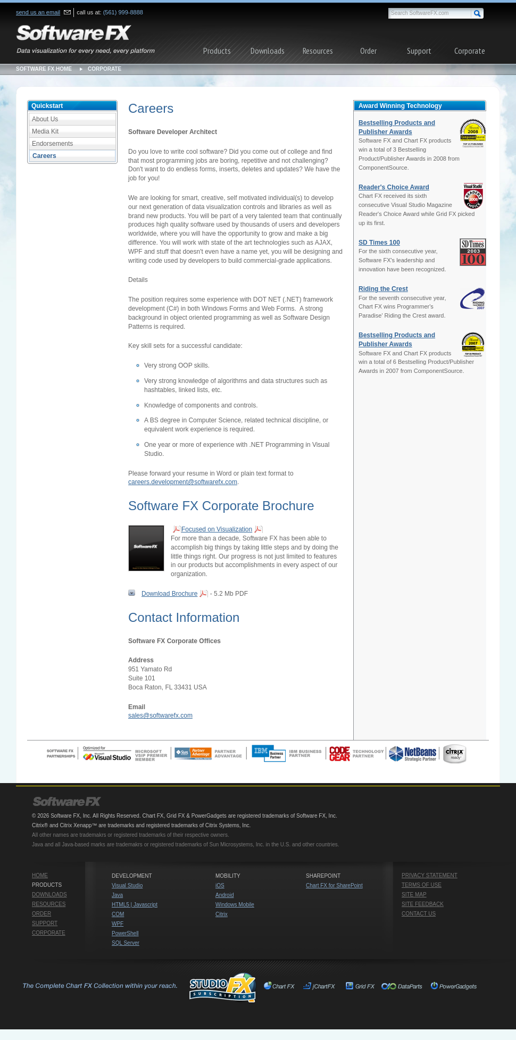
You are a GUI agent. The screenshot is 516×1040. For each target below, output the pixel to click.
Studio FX (138, 987)
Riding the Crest (383, 289)
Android (224, 895)
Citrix (221, 914)
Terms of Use (422, 885)
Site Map (414, 894)
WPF (117, 924)
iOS (219, 885)
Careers (44, 156)
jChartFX (320, 987)
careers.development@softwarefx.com (182, 482)
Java (117, 895)
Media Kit (45, 131)
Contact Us (419, 914)
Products (217, 50)
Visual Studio (127, 885)
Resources (318, 50)
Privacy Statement (429, 875)
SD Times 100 (379, 242)
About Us (45, 119)
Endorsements (52, 143)
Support (419, 50)
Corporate (469, 50)
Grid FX (360, 987)
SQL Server (125, 943)
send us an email (38, 12)
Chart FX (281, 987)
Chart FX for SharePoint (334, 885)
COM (118, 914)
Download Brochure (169, 593)
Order (368, 50)
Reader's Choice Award (394, 187)
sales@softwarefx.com (160, 715)
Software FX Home (44, 69)
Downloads (268, 50)
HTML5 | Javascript (134, 905)
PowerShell (125, 933)
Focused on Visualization (216, 529)
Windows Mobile (234, 905)
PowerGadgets (453, 987)
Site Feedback (423, 904)
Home (40, 875)
